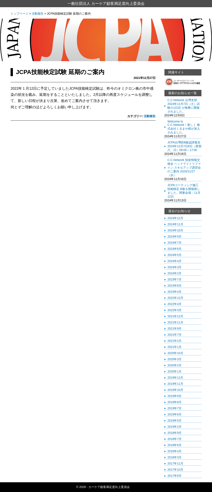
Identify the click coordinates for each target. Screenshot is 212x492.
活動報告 (150, 116)
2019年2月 (174, 426)
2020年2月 (174, 365)
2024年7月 (174, 242)
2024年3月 (174, 267)
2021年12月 (175, 316)
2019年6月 (174, 414)
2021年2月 (174, 340)
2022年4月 (174, 304)
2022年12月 (175, 298)
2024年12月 (175, 218)
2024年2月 (174, 273)
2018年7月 (174, 439)
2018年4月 (174, 451)
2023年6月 (174, 285)
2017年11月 (175, 463)
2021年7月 (174, 334)
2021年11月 (175, 322)
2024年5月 (174, 255)
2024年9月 (174, 236)
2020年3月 (174, 359)
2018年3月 (174, 457)
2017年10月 (175, 469)
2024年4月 (174, 261)
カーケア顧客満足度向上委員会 (109, 487)
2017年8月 (174, 475)
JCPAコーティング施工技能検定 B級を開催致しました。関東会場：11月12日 (183, 190)
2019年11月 (175, 383)
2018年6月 (174, 445)
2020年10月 (175, 353)
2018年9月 (174, 432)
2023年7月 (174, 279)
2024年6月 (174, 248)
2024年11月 (175, 224)
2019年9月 (174, 396)
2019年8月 (174, 402)
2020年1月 (174, 371)
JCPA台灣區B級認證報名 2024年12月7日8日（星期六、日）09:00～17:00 (184, 146)
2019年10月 (175, 390)
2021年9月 (174, 328)
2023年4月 (174, 291)
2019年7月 (174, 408)
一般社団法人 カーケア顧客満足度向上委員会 (106, 3)
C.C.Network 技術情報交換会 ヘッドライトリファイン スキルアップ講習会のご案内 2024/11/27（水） (184, 167)
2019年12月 (175, 377)
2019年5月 (174, 420)
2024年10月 (175, 230)
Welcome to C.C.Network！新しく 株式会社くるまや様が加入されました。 (183, 127)
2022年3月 (174, 310)
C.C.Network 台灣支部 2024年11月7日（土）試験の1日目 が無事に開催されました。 (183, 105)
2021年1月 (174, 347)
